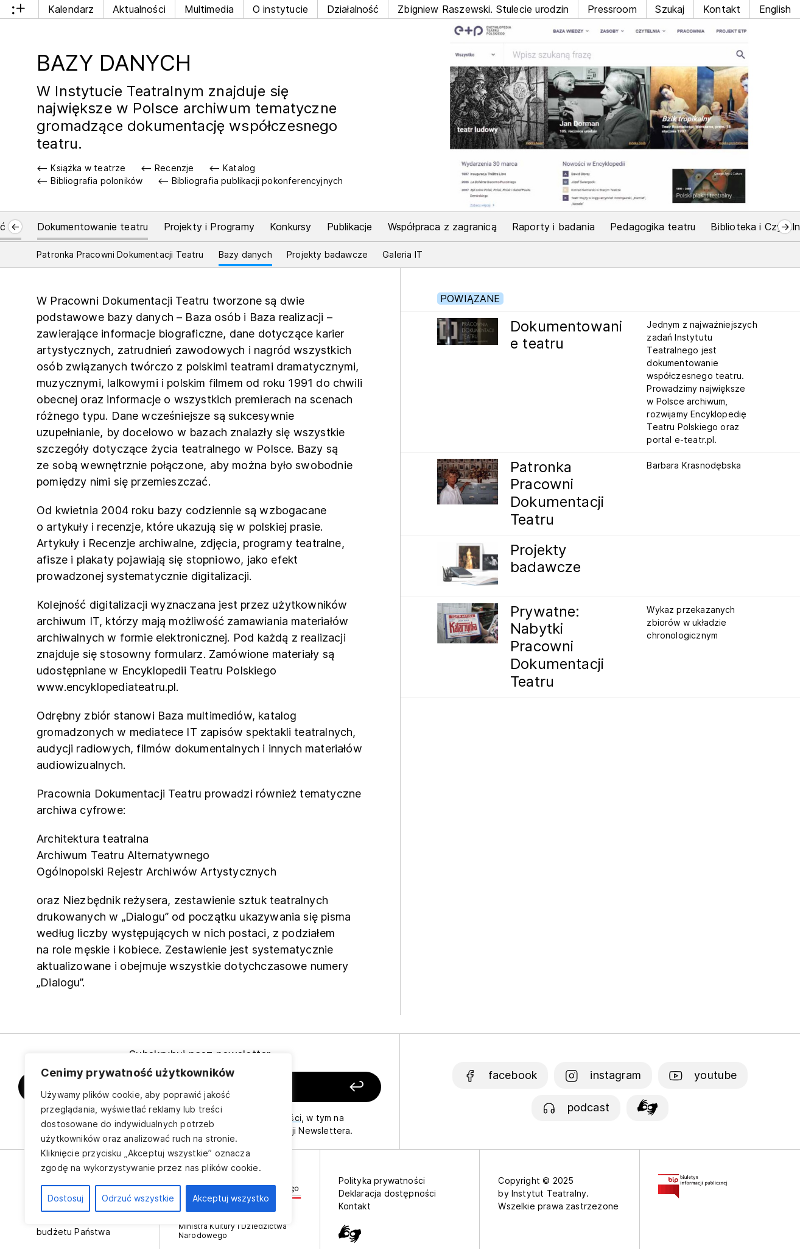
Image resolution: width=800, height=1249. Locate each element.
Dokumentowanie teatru (93, 227)
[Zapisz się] (313, 1087)
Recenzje (174, 168)
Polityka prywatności (382, 1180)
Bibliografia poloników (96, 180)
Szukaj (669, 9)
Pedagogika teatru (652, 227)
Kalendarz (71, 9)
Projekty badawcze (327, 254)
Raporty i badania (553, 227)
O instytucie (280, 9)
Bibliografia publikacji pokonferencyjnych (257, 180)
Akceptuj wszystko (230, 1198)
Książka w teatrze (88, 168)
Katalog (239, 168)
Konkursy (290, 227)
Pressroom (612, 9)
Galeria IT (402, 254)
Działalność (353, 9)
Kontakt (721, 9)
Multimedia (209, 9)
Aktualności (139, 9)
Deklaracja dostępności (388, 1193)
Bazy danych (245, 254)
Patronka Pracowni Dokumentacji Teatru (120, 254)
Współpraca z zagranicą (442, 227)
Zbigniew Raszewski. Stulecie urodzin (483, 9)
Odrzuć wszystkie (138, 1198)
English (775, 9)
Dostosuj (65, 1198)
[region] (158, 1139)
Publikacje (350, 227)
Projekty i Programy (209, 227)
